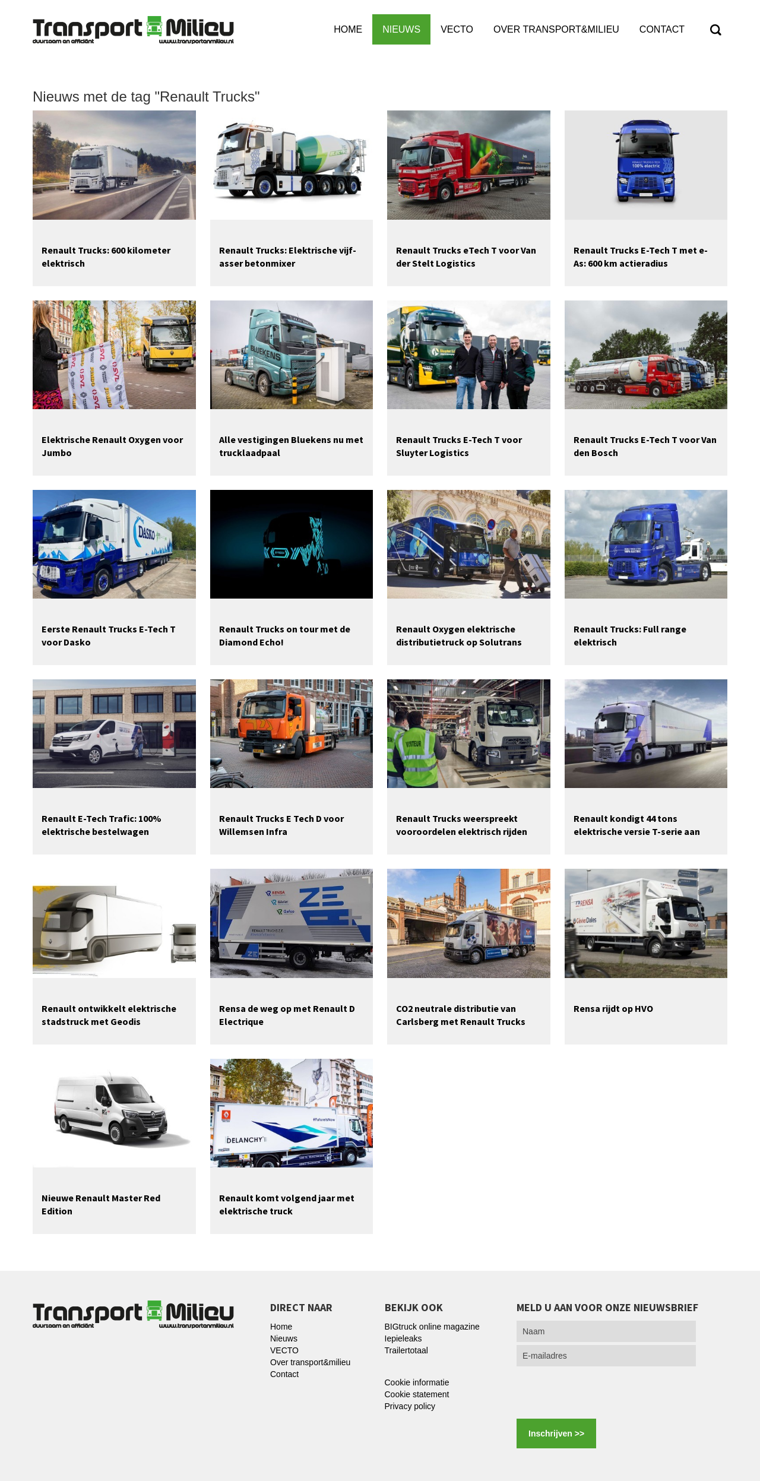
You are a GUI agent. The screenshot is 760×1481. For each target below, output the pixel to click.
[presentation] (607, 1392)
